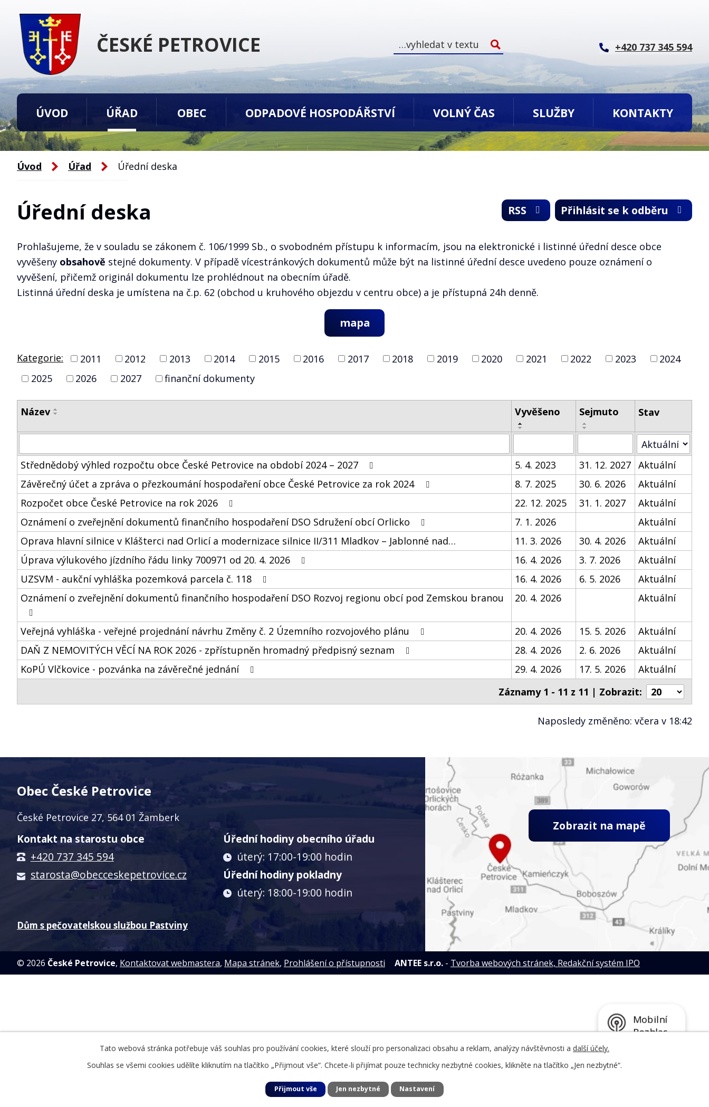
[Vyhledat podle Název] (264, 444)
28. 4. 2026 (538, 650)
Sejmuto (599, 412)
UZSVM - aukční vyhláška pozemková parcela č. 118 (146, 579)
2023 (625, 358)
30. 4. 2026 (603, 541)
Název (35, 412)
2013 (179, 358)
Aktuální (657, 465)
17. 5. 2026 (603, 669)
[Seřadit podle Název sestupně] (56, 414)
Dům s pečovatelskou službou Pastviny (102, 925)
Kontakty (642, 112)
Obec (191, 112)
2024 (670, 358)
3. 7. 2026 (600, 560)
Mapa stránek (252, 963)
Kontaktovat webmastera (170, 963)
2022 (580, 358)
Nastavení (417, 1088)
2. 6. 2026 (600, 650)
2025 (41, 379)
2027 (130, 379)
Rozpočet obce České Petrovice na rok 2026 (129, 503)
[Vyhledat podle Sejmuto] (605, 444)
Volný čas (464, 112)
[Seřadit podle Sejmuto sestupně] (585, 428)
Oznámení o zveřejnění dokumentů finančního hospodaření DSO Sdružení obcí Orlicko (225, 522)
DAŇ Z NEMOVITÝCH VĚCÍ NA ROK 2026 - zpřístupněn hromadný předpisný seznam (217, 650)
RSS (517, 211)
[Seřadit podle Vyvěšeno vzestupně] (520, 424)
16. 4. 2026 (538, 560)
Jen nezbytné (358, 1088)
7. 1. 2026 (535, 522)
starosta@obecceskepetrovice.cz (109, 874)
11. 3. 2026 (538, 541)
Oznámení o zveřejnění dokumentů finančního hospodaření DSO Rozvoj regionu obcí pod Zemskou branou (262, 605)
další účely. (591, 1048)
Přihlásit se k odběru (620, 211)
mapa (354, 323)
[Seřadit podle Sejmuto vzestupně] (585, 424)
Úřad (122, 112)
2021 (536, 358)
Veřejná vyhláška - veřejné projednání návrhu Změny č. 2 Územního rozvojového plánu (225, 631)
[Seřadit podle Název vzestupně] (56, 410)
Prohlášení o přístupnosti (334, 963)
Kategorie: (40, 357)
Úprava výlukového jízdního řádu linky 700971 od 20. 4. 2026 (165, 560)
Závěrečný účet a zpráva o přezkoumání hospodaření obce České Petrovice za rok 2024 (227, 484)
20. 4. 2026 (538, 598)
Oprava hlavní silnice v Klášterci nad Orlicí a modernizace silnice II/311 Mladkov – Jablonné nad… (238, 541)
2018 (402, 358)
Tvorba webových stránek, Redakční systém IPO (545, 963)
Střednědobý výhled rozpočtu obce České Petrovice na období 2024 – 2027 (199, 465)
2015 (269, 358)
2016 (313, 358)
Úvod (52, 112)
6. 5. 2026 (600, 579)
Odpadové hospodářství (320, 112)
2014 (224, 358)
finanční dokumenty (210, 379)
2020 (491, 358)
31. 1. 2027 (603, 503)
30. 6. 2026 (603, 484)
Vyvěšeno (537, 412)
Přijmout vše (295, 1088)
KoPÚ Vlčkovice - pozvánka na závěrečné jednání (139, 669)
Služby (553, 112)
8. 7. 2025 (535, 484)
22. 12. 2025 (541, 503)
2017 (358, 358)
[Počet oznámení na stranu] (665, 691)
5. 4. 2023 (535, 465)
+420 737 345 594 (72, 856)
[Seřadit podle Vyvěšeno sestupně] (520, 428)
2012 (135, 358)
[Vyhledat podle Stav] (663, 444)
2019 (447, 358)
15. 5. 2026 (603, 631)
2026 (86, 379)
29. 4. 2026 (538, 669)
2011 (90, 358)
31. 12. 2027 (605, 465)
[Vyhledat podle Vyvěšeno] (543, 444)
